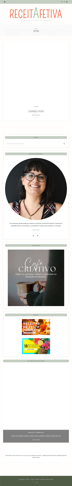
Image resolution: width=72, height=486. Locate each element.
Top (36, 482)
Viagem (36, 106)
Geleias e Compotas (36, 432)
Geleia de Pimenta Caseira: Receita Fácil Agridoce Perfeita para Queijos (36, 436)
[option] (36, 404)
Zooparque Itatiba (36, 111)
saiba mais (36, 230)
